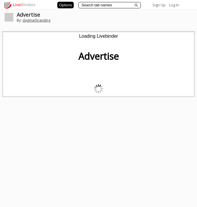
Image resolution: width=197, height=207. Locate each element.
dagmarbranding (36, 20)
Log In (174, 4)
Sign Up (159, 4)
